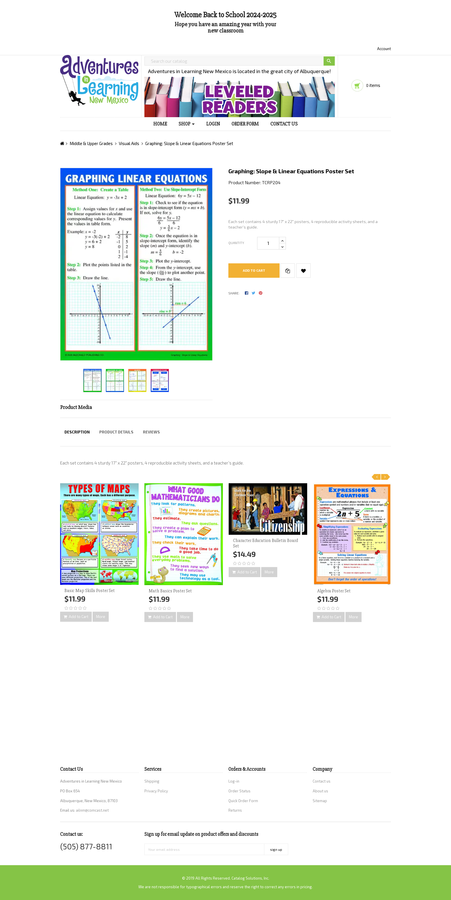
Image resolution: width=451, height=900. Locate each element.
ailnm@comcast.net (92, 810)
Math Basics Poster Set (170, 590)
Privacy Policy (156, 791)
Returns (235, 810)
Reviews (151, 432)
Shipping (151, 781)
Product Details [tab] (116, 432)
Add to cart (254, 270)
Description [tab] (77, 432)
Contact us (321, 781)
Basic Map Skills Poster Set (89, 590)
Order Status (239, 791)
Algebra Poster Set (334, 590)
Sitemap (320, 800)
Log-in (233, 781)
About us (320, 791)
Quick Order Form (243, 800)
